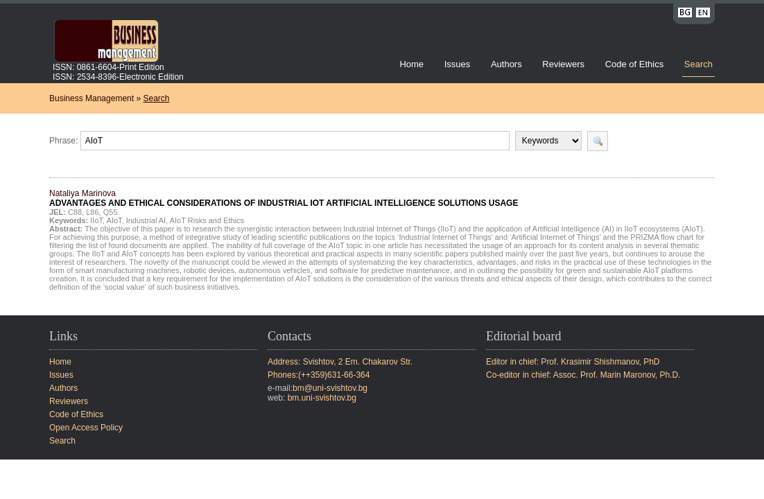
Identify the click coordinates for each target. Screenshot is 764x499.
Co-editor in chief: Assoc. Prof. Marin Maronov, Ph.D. (583, 375)
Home (411, 64)
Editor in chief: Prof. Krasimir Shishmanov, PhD (573, 362)
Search (698, 64)
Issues (457, 64)
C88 (75, 212)
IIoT (96, 220)
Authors (506, 64)
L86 (92, 212)
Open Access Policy (86, 427)
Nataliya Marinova (283, 198)
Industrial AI (146, 220)
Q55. (111, 212)
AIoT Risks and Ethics (207, 220)
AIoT (114, 220)
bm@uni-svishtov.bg (330, 388)
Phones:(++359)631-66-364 (319, 375)
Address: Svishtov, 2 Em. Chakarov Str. (340, 362)
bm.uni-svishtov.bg (322, 398)
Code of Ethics (634, 64)
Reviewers (564, 64)
